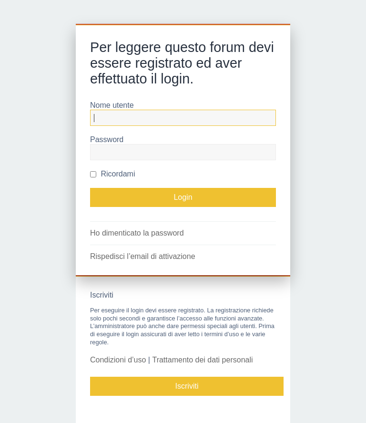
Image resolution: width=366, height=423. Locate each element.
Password (106, 139)
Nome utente (112, 105)
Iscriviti (187, 386)
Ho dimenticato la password (137, 233)
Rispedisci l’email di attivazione (142, 256)
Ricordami (112, 174)
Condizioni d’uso (118, 360)
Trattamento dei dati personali (202, 360)
